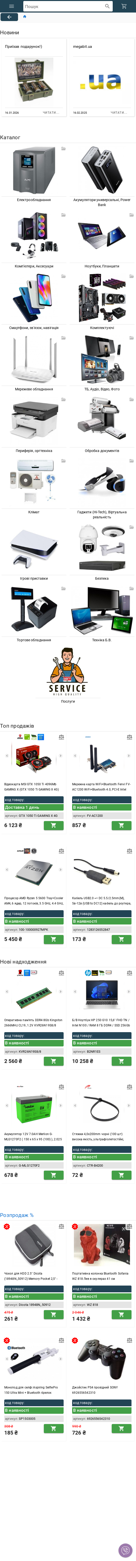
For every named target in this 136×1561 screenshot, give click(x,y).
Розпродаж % (17, 1215)
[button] (125, 1550)
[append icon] (107, 6)
